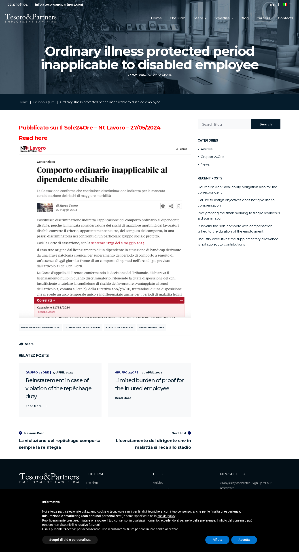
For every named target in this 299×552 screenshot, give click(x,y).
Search (266, 124)
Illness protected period (83, 327)
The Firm (92, 482)
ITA (288, 4)
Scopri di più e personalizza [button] (70, 539)
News (205, 164)
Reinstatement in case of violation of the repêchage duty (58, 388)
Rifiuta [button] (217, 539)
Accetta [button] (244, 539)
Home (23, 102)
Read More (33, 406)
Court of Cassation (119, 327)
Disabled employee (151, 327)
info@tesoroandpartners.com (59, 4)
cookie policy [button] (166, 516)
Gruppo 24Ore (160, 74)
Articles (206, 149)
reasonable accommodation (40, 327)
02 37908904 (18, 4)
